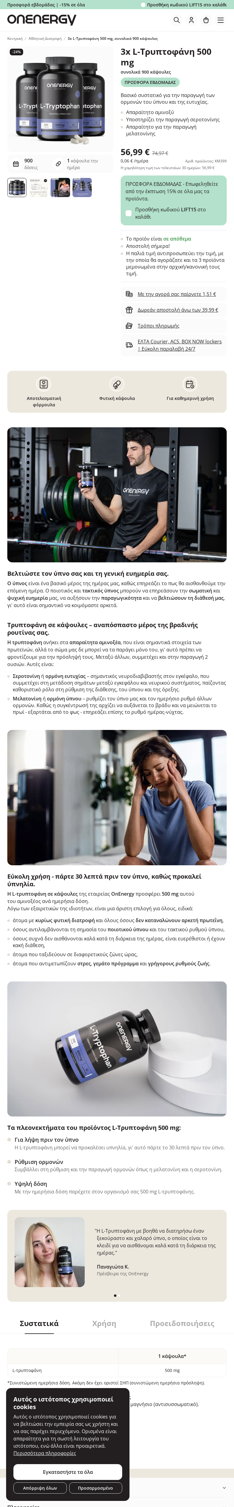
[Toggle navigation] (220, 20)
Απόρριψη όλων (40, 1488)
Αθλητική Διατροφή (45, 38)
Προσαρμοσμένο (95, 1488)
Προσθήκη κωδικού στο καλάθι (187, 5)
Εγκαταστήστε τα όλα (68, 1472)
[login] (191, 20)
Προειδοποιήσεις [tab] (182, 1323)
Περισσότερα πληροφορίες (44, 1453)
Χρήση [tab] (104, 1323)
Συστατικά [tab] (39, 1323)
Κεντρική (15, 38)
